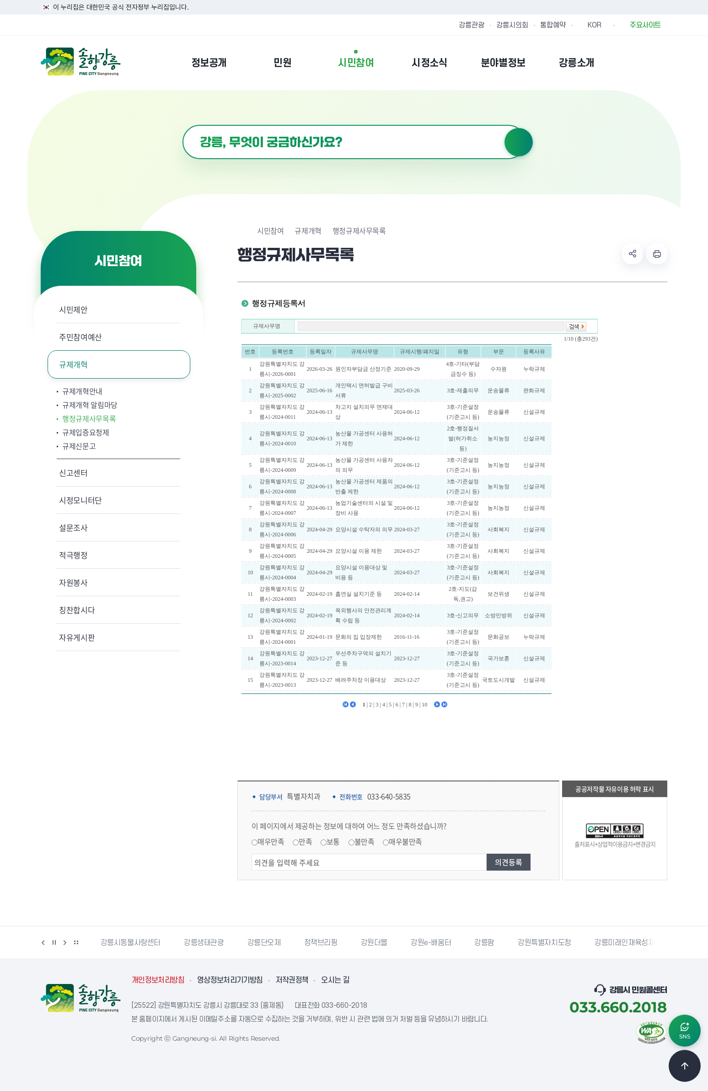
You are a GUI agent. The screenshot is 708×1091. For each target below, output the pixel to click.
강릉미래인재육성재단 (628, 943)
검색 (518, 142)
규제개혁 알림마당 (90, 404)
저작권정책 (292, 980)
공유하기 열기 (632, 253)
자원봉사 (73, 582)
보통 (333, 841)
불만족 (364, 841)
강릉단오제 (264, 943)
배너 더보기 (76, 942)
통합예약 (553, 25)
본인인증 (638, 63)
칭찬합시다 (77, 609)
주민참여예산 (80, 336)
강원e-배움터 (431, 943)
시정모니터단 (80, 500)
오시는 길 (335, 980)
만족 (305, 841)
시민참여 (270, 230)
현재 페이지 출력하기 (656, 253)
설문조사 (73, 527)
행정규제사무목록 (89, 418)
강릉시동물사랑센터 (131, 943)
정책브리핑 (321, 943)
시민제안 (73, 309)
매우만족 (270, 841)
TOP (685, 1066)
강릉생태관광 (204, 943)
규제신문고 (79, 445)
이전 (43, 942)
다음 (65, 942)
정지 (54, 942)
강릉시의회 (512, 25)
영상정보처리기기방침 (230, 980)
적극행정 (73, 555)
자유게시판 (77, 637)
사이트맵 (661, 63)
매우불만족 (405, 841)
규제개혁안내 (82, 391)
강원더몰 (374, 943)
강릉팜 (484, 943)
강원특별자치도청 (544, 943)
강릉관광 (471, 25)
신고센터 (73, 472)
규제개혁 (73, 364)
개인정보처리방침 (158, 980)
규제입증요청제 (85, 432)
